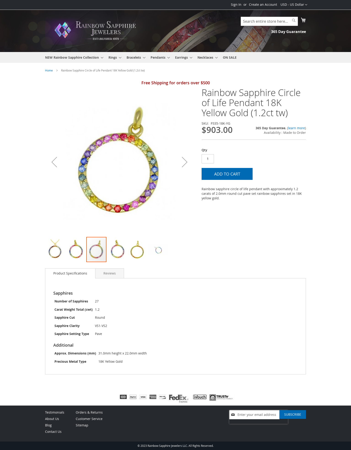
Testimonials (54, 412)
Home (49, 70)
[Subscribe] (292, 414)
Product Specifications (70, 273)
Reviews (109, 273)
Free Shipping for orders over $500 (175, 82)
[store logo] (96, 30)
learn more (296, 128)
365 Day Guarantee (288, 31)
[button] (294, 4)
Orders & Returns (89, 412)
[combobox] (269, 21)
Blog (48, 425)
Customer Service (89, 419)
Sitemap (82, 425)
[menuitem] (72, 57)
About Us (52, 419)
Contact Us (53, 431)
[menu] (175, 57)
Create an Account (263, 4)
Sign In (236, 4)
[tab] (70, 273)
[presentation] (258, 426)
